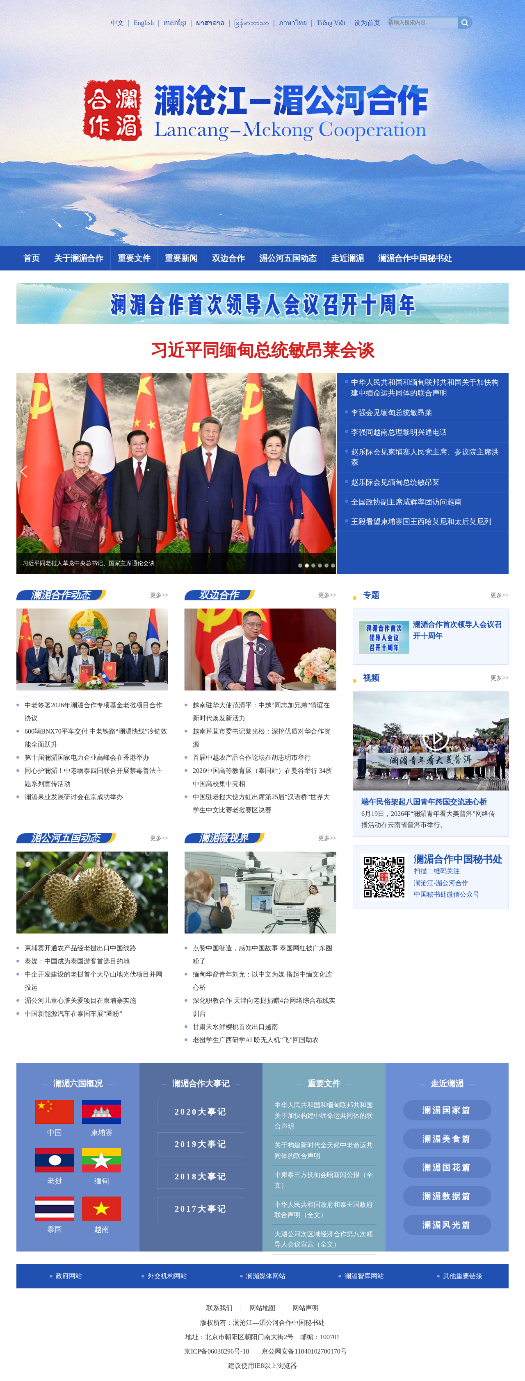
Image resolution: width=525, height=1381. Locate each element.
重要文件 (134, 258)
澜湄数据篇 (447, 1196)
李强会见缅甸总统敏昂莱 (391, 413)
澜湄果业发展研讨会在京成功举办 (74, 796)
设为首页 (367, 22)
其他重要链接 (462, 1275)
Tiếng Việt (331, 22)
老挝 (54, 1166)
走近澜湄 (347, 258)
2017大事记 (201, 1208)
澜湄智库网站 (364, 1275)
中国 (54, 1118)
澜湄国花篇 (447, 1167)
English (144, 22)
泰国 (54, 1215)
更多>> (159, 595)
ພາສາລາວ (210, 22)
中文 (117, 22)
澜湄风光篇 (447, 1224)
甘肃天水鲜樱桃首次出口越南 (235, 1026)
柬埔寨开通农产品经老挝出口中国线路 (80, 948)
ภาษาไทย (293, 22)
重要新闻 (181, 258)
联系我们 (220, 1307)
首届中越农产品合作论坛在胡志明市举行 (252, 757)
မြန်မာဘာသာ (251, 22)
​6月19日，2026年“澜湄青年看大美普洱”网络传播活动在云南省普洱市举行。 (430, 812)
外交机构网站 (167, 1275)
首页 (31, 258)
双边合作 (228, 258)
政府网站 (69, 1275)
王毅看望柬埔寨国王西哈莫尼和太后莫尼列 (421, 522)
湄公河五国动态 (288, 258)
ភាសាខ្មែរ (175, 22)
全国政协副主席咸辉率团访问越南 (406, 502)
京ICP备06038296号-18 (216, 1351)
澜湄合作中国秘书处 (415, 258)
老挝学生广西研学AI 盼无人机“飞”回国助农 (256, 1039)
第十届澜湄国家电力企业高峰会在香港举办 (87, 757)
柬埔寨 (101, 1118)
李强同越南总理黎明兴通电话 (399, 432)
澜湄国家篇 (447, 1110)
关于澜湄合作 (78, 258)
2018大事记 (201, 1176)
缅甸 (101, 1166)
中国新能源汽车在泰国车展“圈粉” (73, 1013)
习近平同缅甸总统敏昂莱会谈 (262, 350)
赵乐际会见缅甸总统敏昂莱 (395, 482)
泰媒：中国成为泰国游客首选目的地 (77, 961)
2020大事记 (201, 1111)
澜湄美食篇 (447, 1138)
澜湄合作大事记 (201, 1083)
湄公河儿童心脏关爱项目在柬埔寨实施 (80, 1000)
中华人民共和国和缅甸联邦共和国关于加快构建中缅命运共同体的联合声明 (323, 1115)
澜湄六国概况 (78, 1083)
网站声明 (305, 1307)
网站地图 (263, 1307)
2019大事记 (201, 1144)
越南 (101, 1215)
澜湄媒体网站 (265, 1275)
